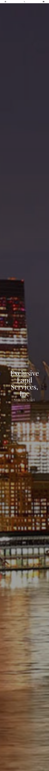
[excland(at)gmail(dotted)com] (43, 1)
